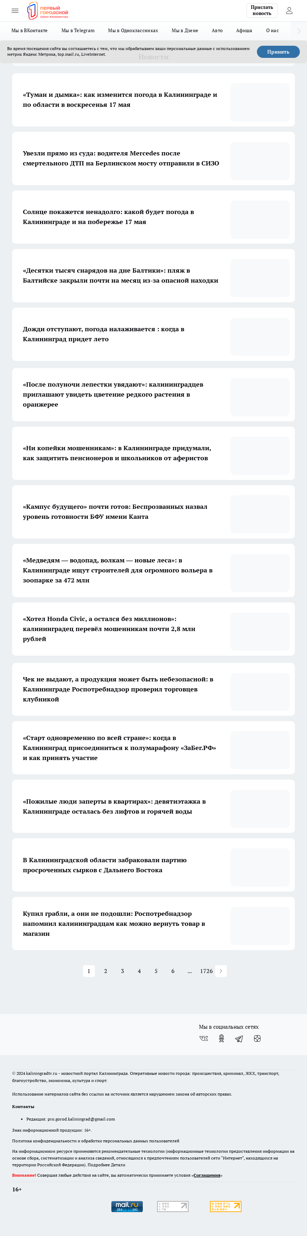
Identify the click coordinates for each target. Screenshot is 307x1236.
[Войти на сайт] (289, 11)
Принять (278, 52)
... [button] (189, 970)
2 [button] (105, 970)
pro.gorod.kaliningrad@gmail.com (81, 1119)
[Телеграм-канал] (239, 1038)
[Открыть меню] (15, 11)
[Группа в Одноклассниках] (221, 1038)
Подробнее (99, 1164)
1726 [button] (207, 970)
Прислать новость (262, 10)
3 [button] (122, 970)
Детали (118, 1164)
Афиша (244, 30)
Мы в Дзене (185, 30)
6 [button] (173, 970)
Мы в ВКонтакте (29, 30)
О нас (272, 30)
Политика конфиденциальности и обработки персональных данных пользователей (95, 1140)
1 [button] (89, 970)
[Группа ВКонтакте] (204, 1038)
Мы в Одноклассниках (133, 30)
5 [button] (156, 970)
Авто (217, 30)
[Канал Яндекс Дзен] (257, 1038)
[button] (221, 971)
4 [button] (139, 970)
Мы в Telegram (78, 30)
